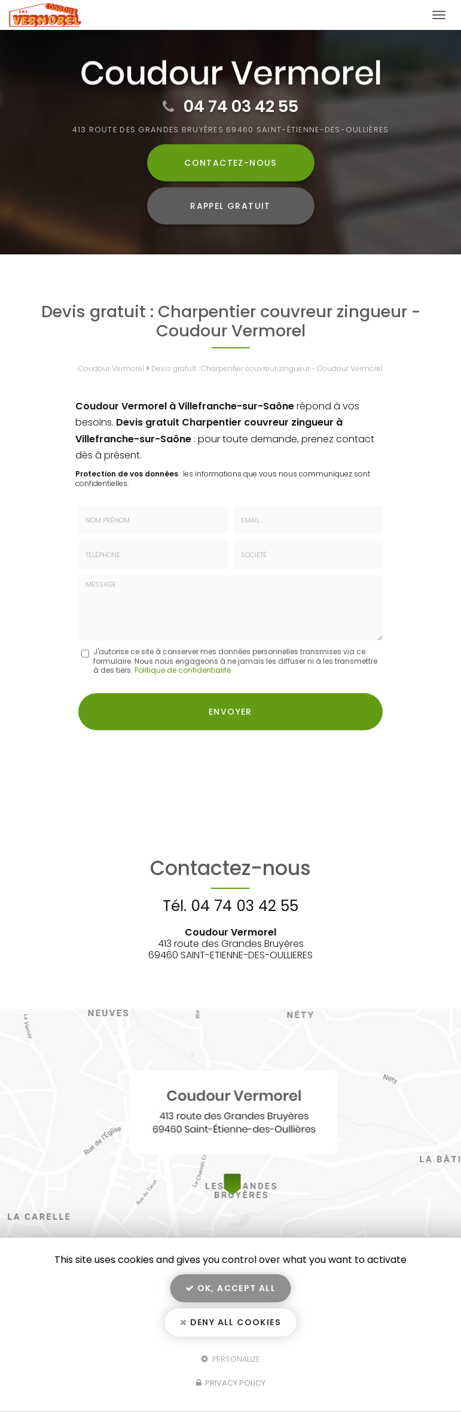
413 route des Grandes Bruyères (230, 130)
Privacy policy (230, 1383)
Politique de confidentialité (183, 670)
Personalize (230, 1358)
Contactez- (230, 163)
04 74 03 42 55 (241, 106)
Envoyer (230, 712)
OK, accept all (230, 1288)
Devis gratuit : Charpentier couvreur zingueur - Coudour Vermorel (267, 368)
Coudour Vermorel (111, 368)
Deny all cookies (230, 1322)
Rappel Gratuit (230, 206)
